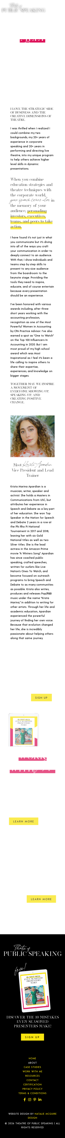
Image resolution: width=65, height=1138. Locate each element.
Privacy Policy (32, 1088)
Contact (33, 1080)
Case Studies (32, 1067)
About (32, 1062)
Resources (32, 1075)
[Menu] (58, 8)
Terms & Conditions (32, 1093)
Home (32, 1058)
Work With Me (32, 1071)
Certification (32, 1084)
